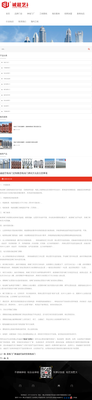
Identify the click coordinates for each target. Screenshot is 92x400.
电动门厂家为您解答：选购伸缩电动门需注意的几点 (27, 126)
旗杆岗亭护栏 (7, 95)
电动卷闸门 (6, 106)
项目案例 (56, 14)
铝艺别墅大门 (7, 84)
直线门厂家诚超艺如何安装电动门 (21, 354)
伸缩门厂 (31, 14)
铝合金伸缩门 (7, 73)
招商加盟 (68, 14)
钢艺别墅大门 (7, 89)
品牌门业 (18, 14)
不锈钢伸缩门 (7, 67)
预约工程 (35, 22)
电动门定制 (27, 339)
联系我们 (22, 22)
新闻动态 (81, 14)
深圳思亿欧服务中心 (57, 397)
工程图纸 (43, 14)
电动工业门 (6, 62)
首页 (8, 14)
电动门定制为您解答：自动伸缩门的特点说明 (26, 142)
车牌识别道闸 (7, 78)
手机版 (75, 397)
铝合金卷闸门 (7, 100)
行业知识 (10, 22)
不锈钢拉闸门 (7, 111)
